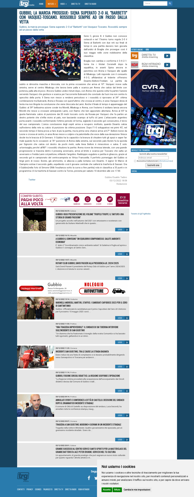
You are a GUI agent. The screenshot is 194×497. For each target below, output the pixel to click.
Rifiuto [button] (117, 490)
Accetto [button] (107, 490)
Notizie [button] (52, 3)
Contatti (21, 489)
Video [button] (63, 3)
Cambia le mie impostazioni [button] (137, 490)
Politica (73, 324)
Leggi (123, 229)
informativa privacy (165, 161)
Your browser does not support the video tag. (153, 28)
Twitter (31, 179)
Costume (74, 299)
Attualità (73, 236)
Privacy (30, 489)
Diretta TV (75, 3)
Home (42, 3)
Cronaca (73, 348)
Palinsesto (47, 489)
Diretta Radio (90, 3)
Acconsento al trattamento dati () (155, 161)
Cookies (38, 489)
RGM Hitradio (83, 489)
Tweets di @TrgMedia (141, 214)
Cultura (73, 211)
